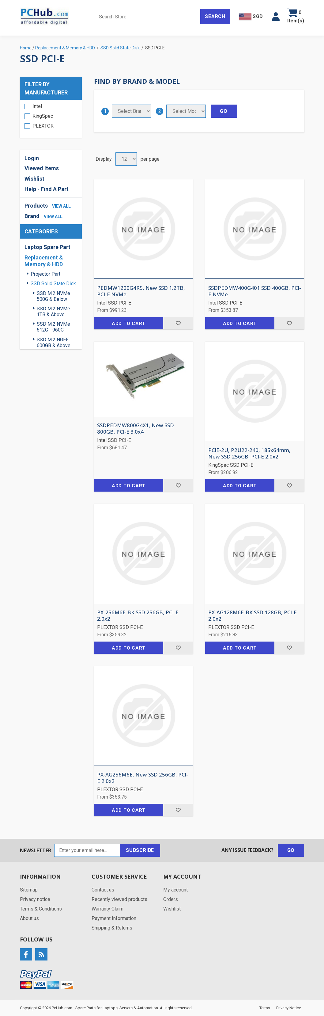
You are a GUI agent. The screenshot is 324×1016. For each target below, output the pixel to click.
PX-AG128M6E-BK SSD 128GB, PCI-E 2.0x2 (252, 615)
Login (31, 158)
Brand (32, 216)
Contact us (103, 890)
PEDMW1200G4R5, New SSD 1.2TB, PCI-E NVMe (141, 291)
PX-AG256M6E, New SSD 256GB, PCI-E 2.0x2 (142, 778)
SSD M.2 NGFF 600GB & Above (53, 342)
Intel (37, 106)
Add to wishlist (178, 323)
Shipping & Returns (112, 928)
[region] (51, 119)
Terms (264, 1008)
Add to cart (128, 323)
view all (61, 206)
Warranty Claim (107, 909)
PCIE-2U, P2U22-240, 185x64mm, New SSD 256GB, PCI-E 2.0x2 (249, 453)
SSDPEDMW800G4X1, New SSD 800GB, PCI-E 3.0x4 (135, 428)
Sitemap (29, 890)
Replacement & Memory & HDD (43, 260)
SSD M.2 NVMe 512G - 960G (53, 327)
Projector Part (45, 274)
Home (26, 47)
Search (215, 16)
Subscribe (140, 850)
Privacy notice (35, 899)
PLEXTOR (43, 126)
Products (36, 205)
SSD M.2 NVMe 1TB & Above (53, 311)
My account (175, 890)
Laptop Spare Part (47, 247)
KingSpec (42, 116)
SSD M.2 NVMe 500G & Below (53, 296)
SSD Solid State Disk (53, 283)
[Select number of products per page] (126, 159)
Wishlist (34, 178)
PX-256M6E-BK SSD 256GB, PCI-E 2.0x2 (138, 615)
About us (29, 918)
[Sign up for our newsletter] (87, 850)
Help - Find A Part (46, 189)
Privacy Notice (288, 1008)
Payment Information (114, 918)
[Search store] (147, 16)
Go (291, 850)
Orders (170, 899)
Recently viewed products (119, 899)
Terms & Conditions (41, 909)
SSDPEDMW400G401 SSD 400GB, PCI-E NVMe (254, 291)
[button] (276, 16)
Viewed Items (41, 168)
